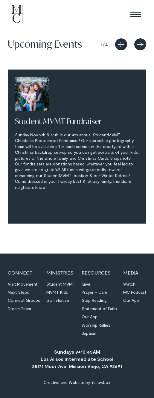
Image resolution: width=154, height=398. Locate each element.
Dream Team (19, 308)
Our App (89, 316)
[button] (135, 14)
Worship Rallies (96, 325)
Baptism (89, 333)
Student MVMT (60, 284)
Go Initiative (57, 300)
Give (86, 284)
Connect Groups (24, 300)
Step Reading (94, 300)
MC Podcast (134, 292)
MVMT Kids (57, 292)
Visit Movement (22, 284)
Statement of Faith (99, 308)
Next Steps (18, 292)
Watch (129, 284)
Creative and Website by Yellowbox (77, 382)
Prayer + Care (94, 292)
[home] (15, 14)
